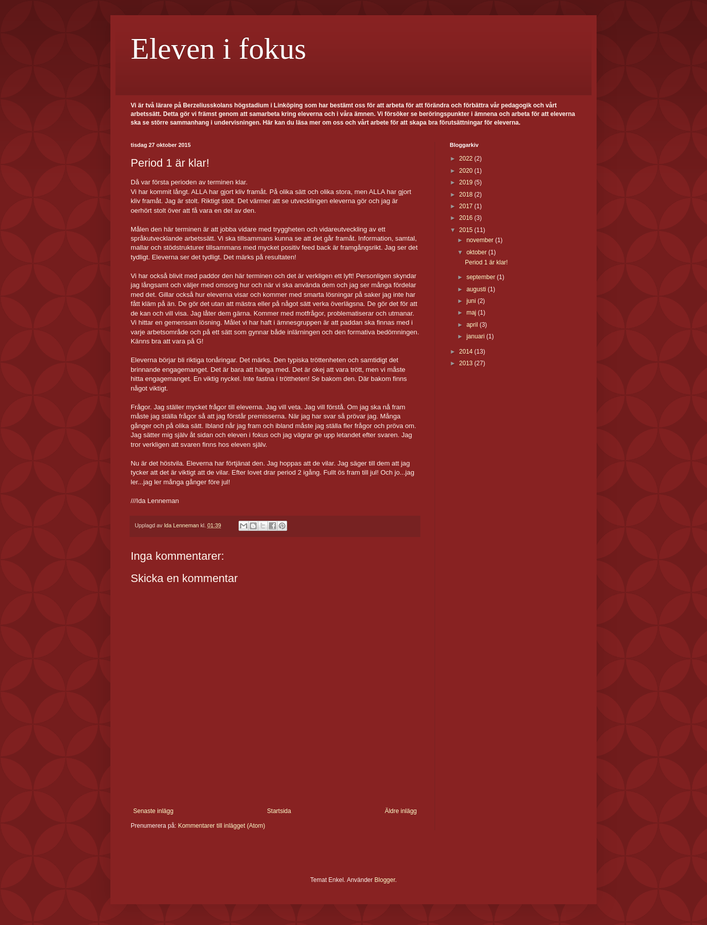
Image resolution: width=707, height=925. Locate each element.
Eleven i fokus (218, 48)
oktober (477, 252)
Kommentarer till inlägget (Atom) (221, 825)
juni (472, 300)
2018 (467, 194)
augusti (477, 289)
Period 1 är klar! (486, 262)
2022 (467, 158)
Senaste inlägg (153, 811)
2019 (467, 182)
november (480, 240)
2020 (467, 170)
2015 (467, 230)
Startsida (279, 811)
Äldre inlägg (401, 811)
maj (472, 312)
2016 (467, 217)
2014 (467, 351)
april (473, 324)
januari (476, 336)
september (481, 277)
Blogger (384, 879)
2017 (467, 206)
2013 (467, 363)
